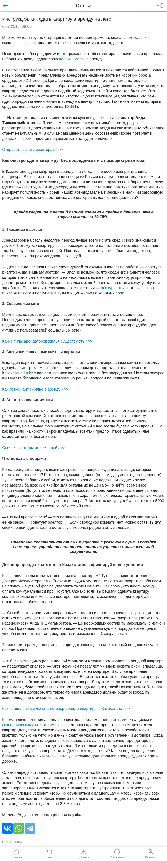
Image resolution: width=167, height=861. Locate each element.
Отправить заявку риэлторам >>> (32, 149)
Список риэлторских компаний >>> (33, 447)
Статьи (18, 842)
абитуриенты (113, 288)
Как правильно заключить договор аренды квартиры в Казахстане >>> (66, 708)
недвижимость (72, 59)
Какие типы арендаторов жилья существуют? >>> (47, 341)
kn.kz (28, 373)
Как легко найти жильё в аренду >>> (35, 389)
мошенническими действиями (29, 725)
